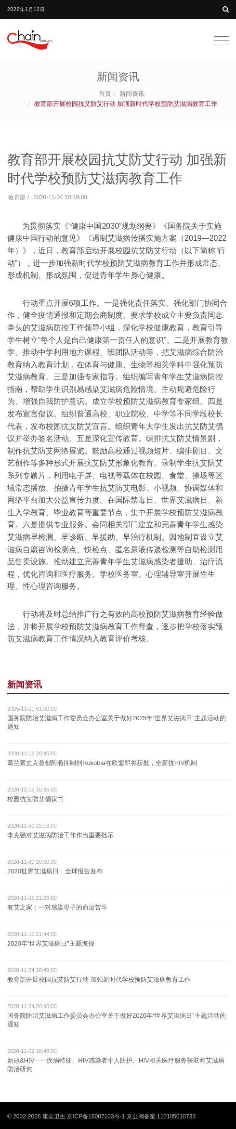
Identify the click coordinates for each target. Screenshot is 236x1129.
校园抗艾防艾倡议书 (35, 799)
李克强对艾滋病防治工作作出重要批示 (60, 835)
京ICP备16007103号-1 (96, 1116)
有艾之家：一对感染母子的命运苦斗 (57, 907)
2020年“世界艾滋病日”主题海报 (50, 943)
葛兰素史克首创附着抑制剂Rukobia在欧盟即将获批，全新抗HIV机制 (102, 762)
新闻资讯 (131, 93)
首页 (105, 93)
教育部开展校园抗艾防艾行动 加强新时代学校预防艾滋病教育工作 (99, 979)
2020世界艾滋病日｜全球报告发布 (55, 871)
